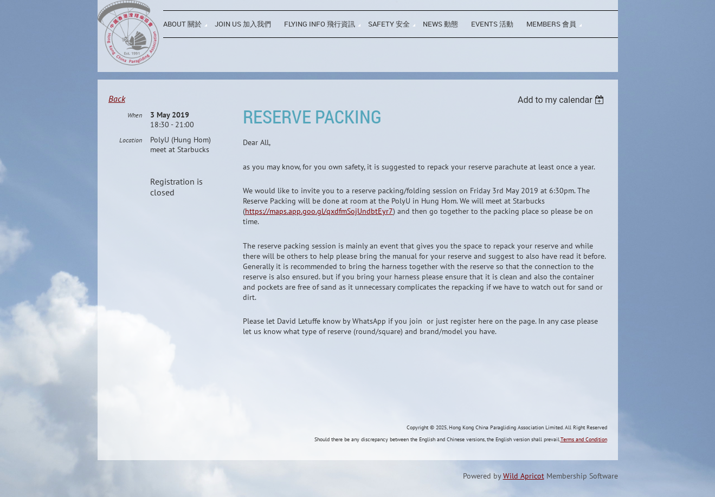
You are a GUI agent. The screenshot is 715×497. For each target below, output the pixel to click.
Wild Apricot (523, 476)
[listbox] (562, 100)
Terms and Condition (584, 439)
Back (116, 98)
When (134, 115)
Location (130, 140)
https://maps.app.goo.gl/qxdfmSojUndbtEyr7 (319, 211)
